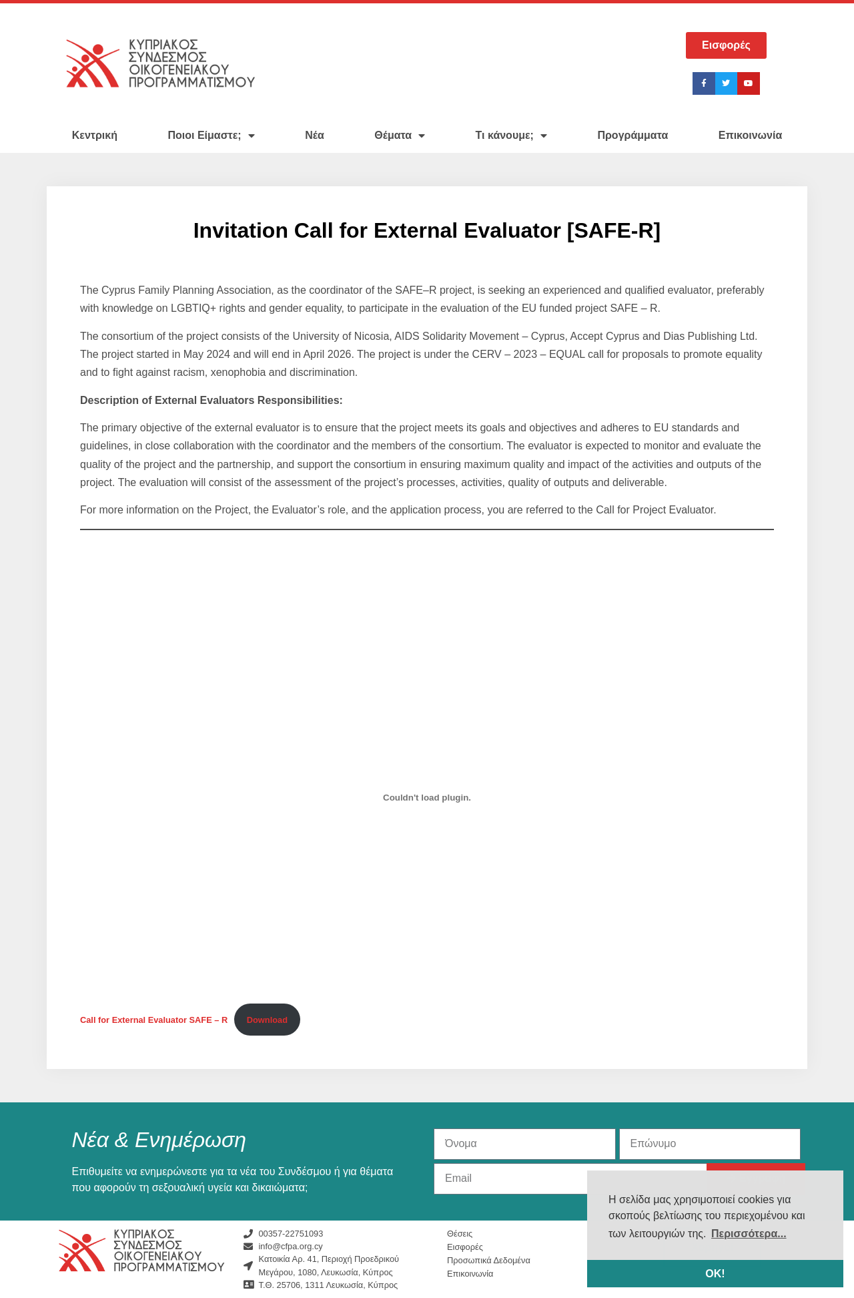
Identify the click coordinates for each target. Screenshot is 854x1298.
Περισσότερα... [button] (749, 1233)
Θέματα (399, 136)
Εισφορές (465, 1247)
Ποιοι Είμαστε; (210, 136)
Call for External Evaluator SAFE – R (154, 1020)
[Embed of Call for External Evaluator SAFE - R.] (427, 797)
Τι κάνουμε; (511, 136)
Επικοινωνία (751, 135)
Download (267, 1020)
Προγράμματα (632, 135)
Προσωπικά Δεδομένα (488, 1260)
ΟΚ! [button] (715, 1273)
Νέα (314, 135)
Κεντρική (94, 135)
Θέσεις (459, 1234)
